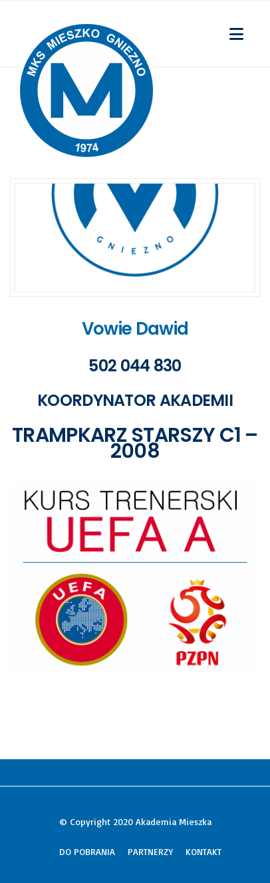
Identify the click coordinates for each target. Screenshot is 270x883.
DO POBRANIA (87, 851)
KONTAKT (203, 851)
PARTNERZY (150, 851)
